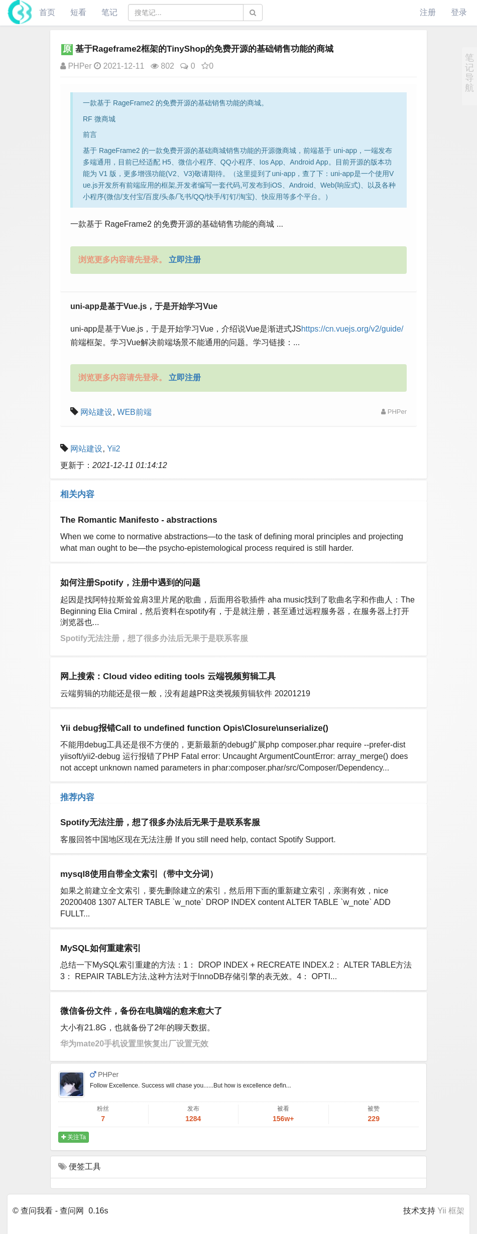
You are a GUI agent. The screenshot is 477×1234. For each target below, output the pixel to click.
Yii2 (113, 448)
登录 (459, 12)
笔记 (109, 12)
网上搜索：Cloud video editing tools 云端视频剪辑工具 (168, 676)
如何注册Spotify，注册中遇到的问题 (130, 582)
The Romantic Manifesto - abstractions (138, 520)
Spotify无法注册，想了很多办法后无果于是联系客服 (154, 638)
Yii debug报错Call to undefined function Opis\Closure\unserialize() (194, 728)
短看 (78, 12)
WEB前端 (134, 412)
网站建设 (96, 412)
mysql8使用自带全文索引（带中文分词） (139, 874)
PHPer (76, 66)
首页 (47, 12)
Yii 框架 (450, 1210)
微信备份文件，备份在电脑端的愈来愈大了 (141, 1011)
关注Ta (73, 1137)
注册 (428, 12)
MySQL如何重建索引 (100, 948)
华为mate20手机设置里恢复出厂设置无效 (134, 1043)
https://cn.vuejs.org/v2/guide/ (352, 329)
